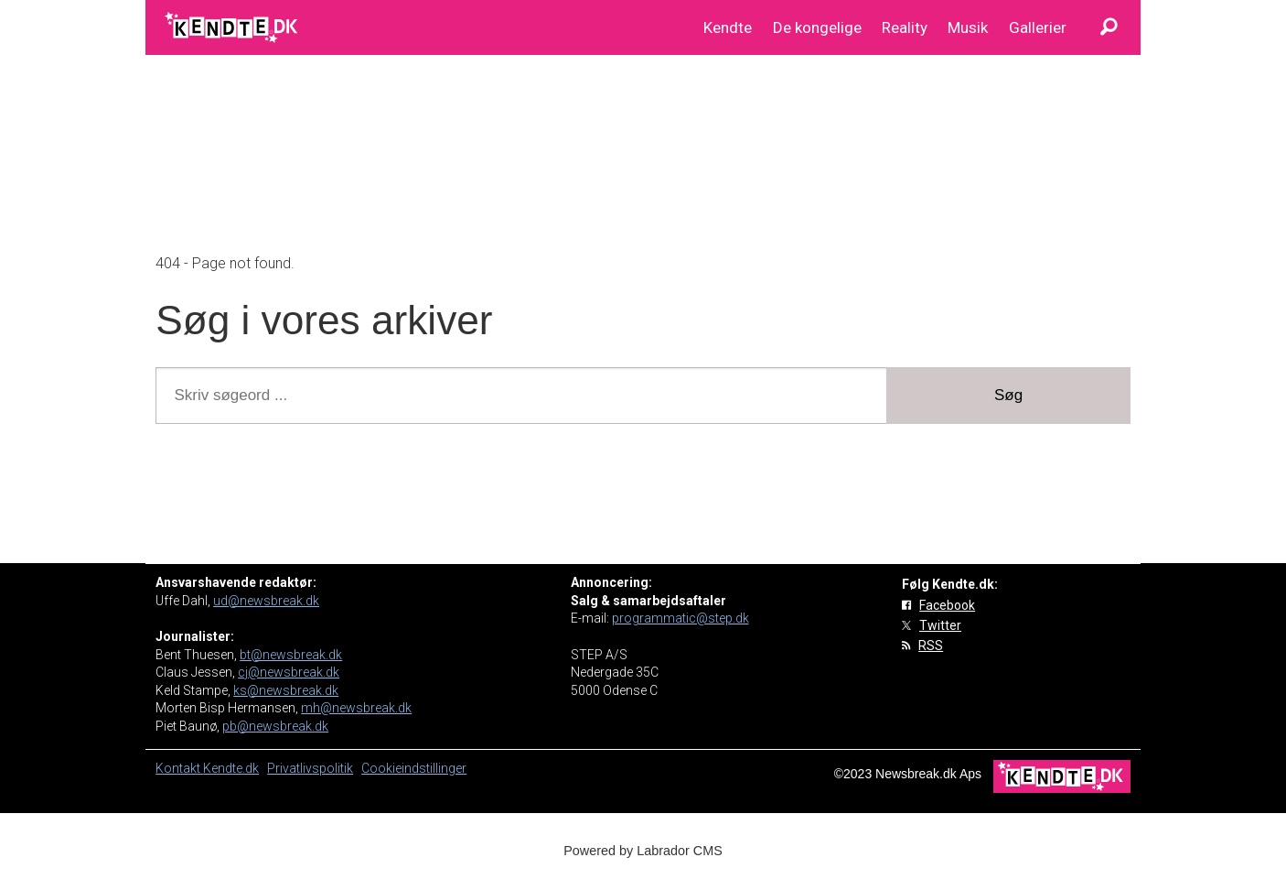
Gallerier (1037, 27)
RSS (930, 645)
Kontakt (179, 768)
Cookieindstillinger (413, 768)
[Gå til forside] (232, 27)
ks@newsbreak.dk (285, 690)
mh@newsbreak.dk (356, 707)
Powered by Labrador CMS (643, 850)
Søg (1008, 395)
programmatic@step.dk (680, 618)
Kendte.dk (231, 768)
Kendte (727, 27)
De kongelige (817, 27)
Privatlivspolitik (310, 768)
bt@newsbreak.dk (291, 654)
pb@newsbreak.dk (275, 726)
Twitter (940, 625)
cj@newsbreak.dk (288, 672)
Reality (904, 27)
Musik (968, 27)
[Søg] (1109, 27)
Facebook (947, 605)
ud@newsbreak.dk (266, 600)
